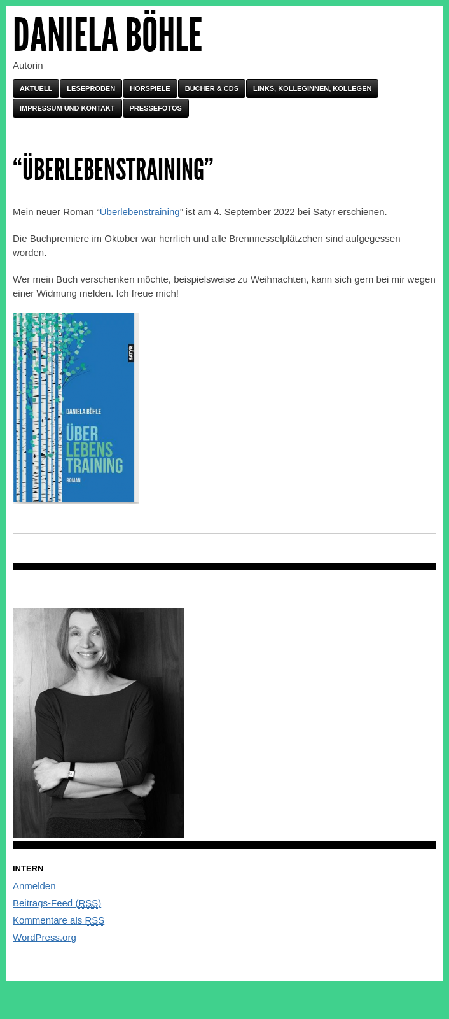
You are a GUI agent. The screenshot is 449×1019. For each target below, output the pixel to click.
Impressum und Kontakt (67, 108)
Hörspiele (150, 88)
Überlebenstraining (140, 211)
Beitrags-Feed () (57, 903)
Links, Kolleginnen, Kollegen (312, 88)
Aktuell (36, 88)
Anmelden (34, 885)
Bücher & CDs (211, 88)
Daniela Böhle (107, 35)
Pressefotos (156, 108)
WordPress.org (44, 937)
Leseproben (91, 88)
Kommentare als (58, 920)
